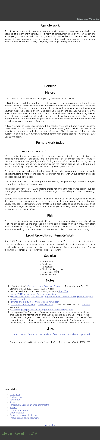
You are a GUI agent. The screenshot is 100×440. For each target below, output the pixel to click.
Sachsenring (16, 397)
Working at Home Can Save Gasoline (44, 286)
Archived (86, 305)
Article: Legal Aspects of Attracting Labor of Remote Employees (42, 309)
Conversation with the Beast (23, 415)
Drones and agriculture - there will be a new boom (35, 302)
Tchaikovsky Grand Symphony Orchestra (29, 405)
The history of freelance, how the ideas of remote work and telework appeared (52, 334)
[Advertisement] (50, 63)
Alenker (13, 402)
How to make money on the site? (27, 296)
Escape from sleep (19, 410)
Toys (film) (15, 394)
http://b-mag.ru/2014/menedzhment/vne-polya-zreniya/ (39, 292)
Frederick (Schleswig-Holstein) (24, 418)
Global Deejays (17, 412)
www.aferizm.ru (45, 304)
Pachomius (15, 399)
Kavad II (13, 407)
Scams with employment (23, 304)
